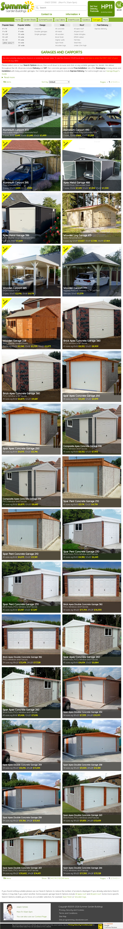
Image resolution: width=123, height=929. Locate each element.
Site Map (62, 916)
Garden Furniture (102, 20)
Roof (82, 25)
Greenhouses (65, 20)
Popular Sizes (8, 25)
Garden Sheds (20, 20)
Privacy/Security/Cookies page (80, 925)
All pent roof (95, 894)
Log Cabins (51, 20)
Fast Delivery (102, 25)
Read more (9, 77)
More (114, 20)
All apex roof (80, 894)
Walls (62, 25)
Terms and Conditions (68, 913)
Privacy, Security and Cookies (71, 910)
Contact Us (46, 14)
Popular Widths (24, 25)
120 (59, 878)
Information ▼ (73, 14)
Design (42, 25)
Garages (88, 20)
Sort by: (45, 82)
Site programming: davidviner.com (73, 920)
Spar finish (67, 897)
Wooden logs (80, 897)
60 (52, 878)
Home (9, 20)
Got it (100, 926)
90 (55, 878)
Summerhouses (36, 20)
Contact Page (41, 916)
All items (65, 878)
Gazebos (77, 20)
